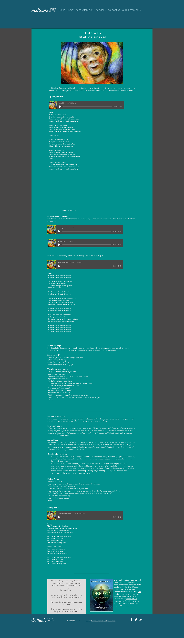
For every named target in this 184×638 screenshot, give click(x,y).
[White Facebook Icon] (131, 619)
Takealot (128, 601)
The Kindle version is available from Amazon (127, 594)
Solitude (39, 620)
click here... (67, 604)
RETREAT (52, 9)
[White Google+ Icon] (141, 619)
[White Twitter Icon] (136, 619)
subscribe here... (71, 611)
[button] (85, 10)
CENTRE (52, 11)
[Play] (60, 106)
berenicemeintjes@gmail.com (103, 621)
